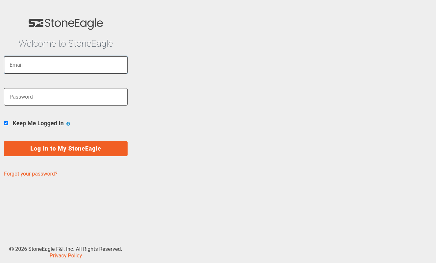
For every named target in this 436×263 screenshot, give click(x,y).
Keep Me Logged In (37, 123)
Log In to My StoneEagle (65, 148)
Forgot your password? (30, 174)
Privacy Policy (66, 255)
